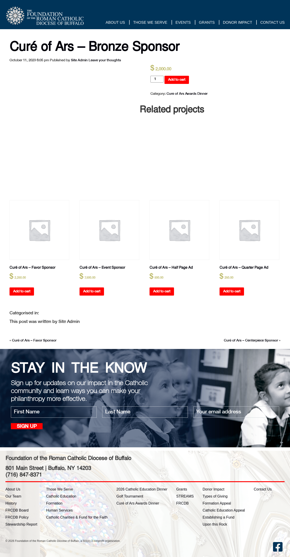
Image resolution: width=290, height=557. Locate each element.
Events (183, 22)
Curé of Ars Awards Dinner (137, 503)
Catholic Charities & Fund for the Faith (77, 517)
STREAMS (185, 496)
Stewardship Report (21, 524)
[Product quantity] (157, 79)
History (11, 503)
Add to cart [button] (21, 291)
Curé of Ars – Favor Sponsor (34, 340)
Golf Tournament (129, 496)
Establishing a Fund (218, 517)
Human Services (59, 510)
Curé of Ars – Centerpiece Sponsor (251, 340)
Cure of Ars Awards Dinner (187, 93)
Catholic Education (61, 496)
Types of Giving (215, 496)
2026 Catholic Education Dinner (141, 489)
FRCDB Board (17, 510)
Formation (54, 503)
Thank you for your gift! (265, 10)
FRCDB (182, 503)
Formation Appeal (217, 503)
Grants (207, 22)
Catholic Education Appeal (224, 510)
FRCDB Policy (17, 517)
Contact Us (272, 22)
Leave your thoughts (105, 60)
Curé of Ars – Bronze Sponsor (98, 46)
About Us (115, 22)
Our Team (13, 496)
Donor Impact (237, 22)
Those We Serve (150, 22)
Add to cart (176, 79)
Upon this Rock (215, 524)
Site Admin (79, 60)
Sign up (27, 426)
